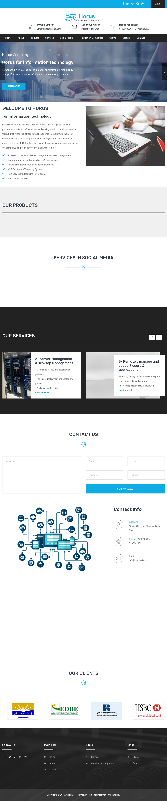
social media (66, 37)
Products (34, 37)
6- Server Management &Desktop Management (54, 361)
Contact (141, 37)
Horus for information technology (104, 795)
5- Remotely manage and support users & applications (139, 365)
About (21, 37)
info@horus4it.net (90, 29)
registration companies (91, 37)
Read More (42, 392)
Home (8, 37)
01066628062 (142, 29)
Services (49, 37)
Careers (126, 37)
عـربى (157, 4)
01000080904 (126, 29)
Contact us (14, 86)
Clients (112, 37)
